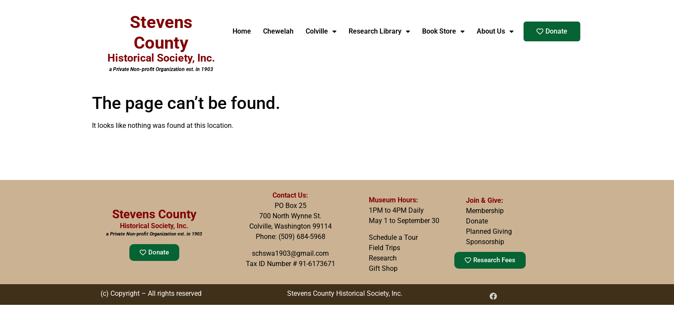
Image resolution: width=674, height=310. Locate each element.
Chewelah (278, 31)
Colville (321, 31)
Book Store (443, 31)
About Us (495, 31)
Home (242, 31)
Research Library (379, 31)
